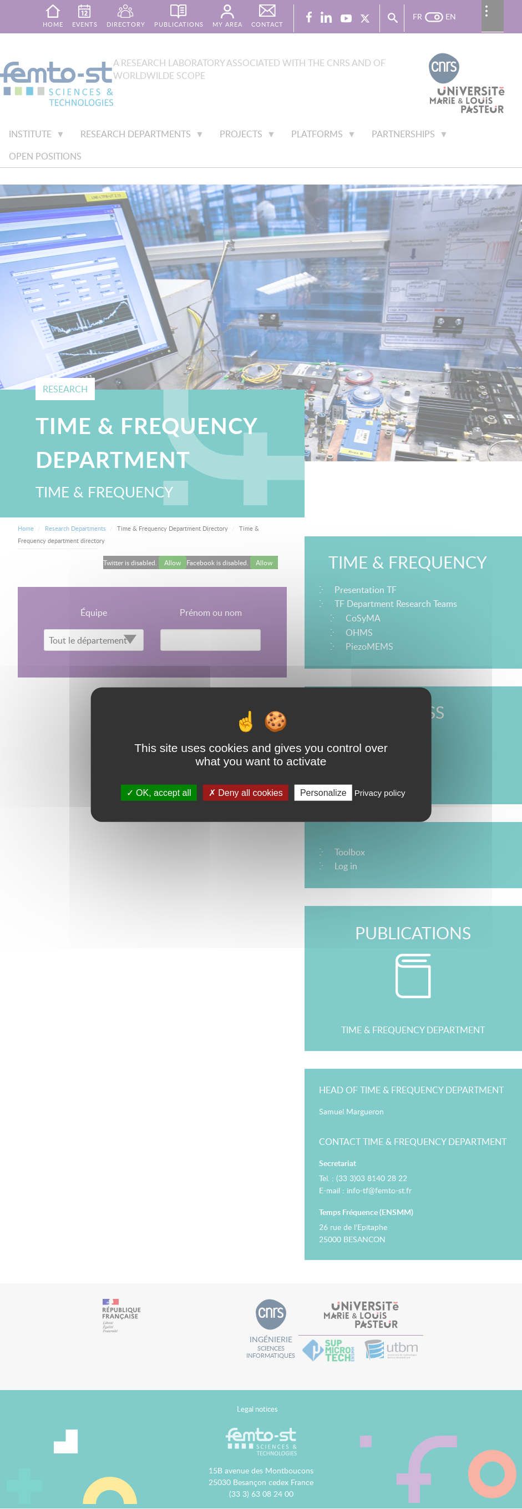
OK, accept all (158, 793)
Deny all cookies (246, 793)
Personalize (323, 793)
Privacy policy (380, 793)
